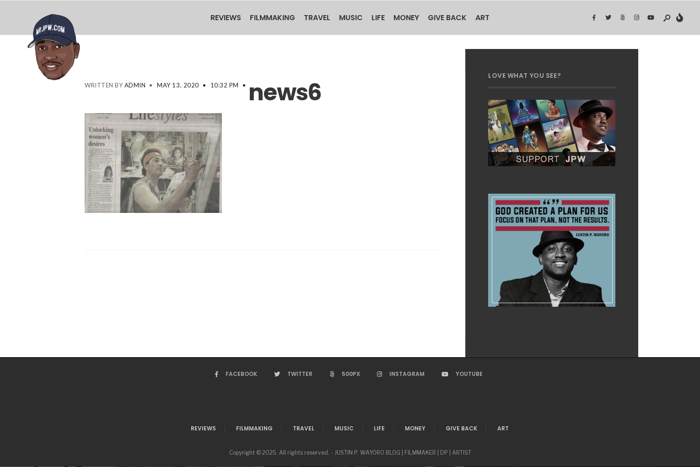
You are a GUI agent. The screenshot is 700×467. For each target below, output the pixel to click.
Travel (317, 17)
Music (351, 17)
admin (135, 85)
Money (406, 17)
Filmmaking (272, 17)
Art (482, 17)
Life (378, 17)
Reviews (225, 17)
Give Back (447, 17)
